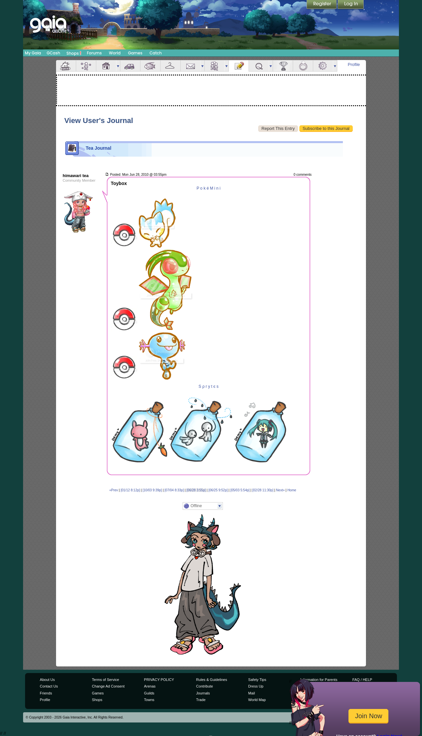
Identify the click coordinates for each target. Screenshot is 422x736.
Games (135, 53)
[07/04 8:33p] (174, 490)
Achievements (283, 65)
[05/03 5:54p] (240, 490)
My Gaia (33, 53)
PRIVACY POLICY (159, 680)
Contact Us (49, 686)
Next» (280, 490)
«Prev (113, 490)
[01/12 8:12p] (130, 490)
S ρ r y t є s (208, 386)
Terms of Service (105, 680)
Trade (200, 700)
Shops (74, 53)
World (115, 53)
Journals (203, 693)
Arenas (150, 686)
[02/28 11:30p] (262, 490)
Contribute (204, 686)
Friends (215, 65)
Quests (259, 65)
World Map (257, 700)
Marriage (303, 65)
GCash (53, 53)
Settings (323, 65)
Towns (149, 700)
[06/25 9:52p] (217, 490)
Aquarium (150, 65)
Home (291, 490)
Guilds (149, 693)
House (106, 65)
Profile (354, 64)
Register (322, 5)
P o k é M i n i (208, 188)
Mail (190, 65)
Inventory (170, 65)
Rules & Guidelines (211, 680)
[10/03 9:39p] (152, 490)
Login (351, 5)
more (118, 65)
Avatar (86, 65)
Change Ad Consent (108, 686)
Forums (94, 53)
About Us (47, 680)
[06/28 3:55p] (196, 490)
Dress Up (255, 686)
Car (130, 65)
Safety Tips (257, 680)
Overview (66, 65)
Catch (156, 53)
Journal (239, 65)
